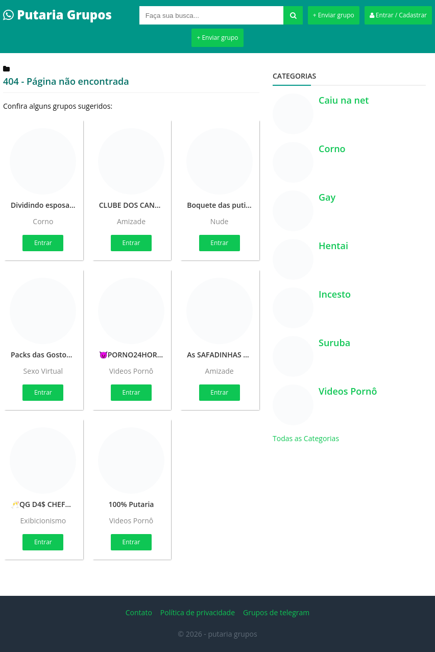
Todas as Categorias (306, 438)
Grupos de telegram (276, 612)
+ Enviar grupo (333, 15)
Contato (139, 612)
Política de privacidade (197, 612)
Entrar (43, 242)
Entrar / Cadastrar (398, 15)
